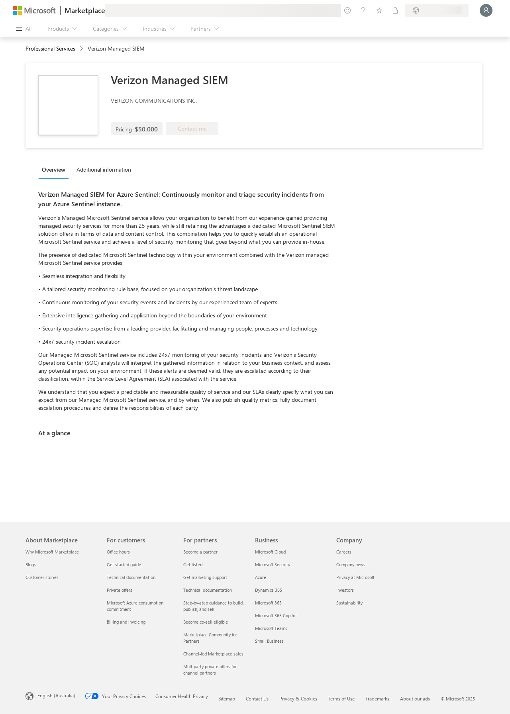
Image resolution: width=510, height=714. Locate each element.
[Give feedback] (347, 10)
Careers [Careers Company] (343, 552)
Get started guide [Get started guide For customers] (124, 564)
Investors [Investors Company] (345, 590)
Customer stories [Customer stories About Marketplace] (42, 577)
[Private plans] (395, 10)
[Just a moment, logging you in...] (486, 10)
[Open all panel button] (24, 29)
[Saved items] (379, 10)
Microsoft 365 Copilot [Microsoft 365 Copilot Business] (276, 615)
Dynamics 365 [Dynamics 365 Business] (268, 590)
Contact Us (257, 698)
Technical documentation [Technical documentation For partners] (207, 590)
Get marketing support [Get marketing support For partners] (205, 577)
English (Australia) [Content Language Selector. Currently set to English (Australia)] (56, 695)
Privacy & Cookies (298, 698)
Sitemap (226, 698)
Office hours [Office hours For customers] (118, 552)
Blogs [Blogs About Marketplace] (31, 564)
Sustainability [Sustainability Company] (349, 603)
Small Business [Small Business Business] (269, 641)
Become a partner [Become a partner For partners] (200, 552)
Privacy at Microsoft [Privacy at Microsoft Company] (355, 577)
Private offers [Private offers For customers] (119, 590)
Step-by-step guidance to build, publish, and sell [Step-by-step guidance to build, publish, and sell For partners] (213, 606)
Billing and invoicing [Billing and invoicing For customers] (126, 622)
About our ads (415, 698)
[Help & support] (363, 10)
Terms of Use (341, 698)
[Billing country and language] (437, 10)
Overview (53, 169)
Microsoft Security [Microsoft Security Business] (272, 564)
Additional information (103, 169)
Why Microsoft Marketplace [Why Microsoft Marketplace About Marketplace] (52, 552)
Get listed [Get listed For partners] (192, 564)
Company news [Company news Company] (350, 564)
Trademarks (377, 698)
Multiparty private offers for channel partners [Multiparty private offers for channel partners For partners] (210, 669)
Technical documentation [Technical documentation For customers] (131, 577)
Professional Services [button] (50, 48)
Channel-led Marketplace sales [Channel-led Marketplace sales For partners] (213, 654)
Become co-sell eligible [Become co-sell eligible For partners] (205, 622)
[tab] (55, 169)
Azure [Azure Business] (260, 577)
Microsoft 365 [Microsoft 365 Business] (268, 603)
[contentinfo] (82, 49)
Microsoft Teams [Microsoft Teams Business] (271, 628)
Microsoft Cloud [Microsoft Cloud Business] (270, 552)
